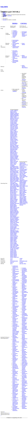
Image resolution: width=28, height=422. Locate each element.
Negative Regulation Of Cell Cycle (24, 373)
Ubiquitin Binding (14, 284)
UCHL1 (11, 242)
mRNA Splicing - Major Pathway (25, 66)
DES (25, 173)
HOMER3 (25, 180)
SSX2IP (15, 221)
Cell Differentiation (15, 60)
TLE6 (11, 229)
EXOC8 (11, 153)
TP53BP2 (21, 198)
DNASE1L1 (12, 145)
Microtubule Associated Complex (15, 34)
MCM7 (11, 187)
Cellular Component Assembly (24, 306)
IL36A (15, 170)
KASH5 (21, 184)
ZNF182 (11, 254)
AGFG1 (14, 111)
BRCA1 (21, 164)
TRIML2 (15, 232)
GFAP (23, 177)
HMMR (11, 168)
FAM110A (15, 154)
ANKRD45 (17, 113)
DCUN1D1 (12, 143)
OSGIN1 (12, 195)
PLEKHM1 (12, 203)
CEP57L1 (15, 132)
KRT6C (11, 179)
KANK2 (11, 173)
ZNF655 (24, 203)
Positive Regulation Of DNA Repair (15, 371)
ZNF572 (15, 256)
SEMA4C (14, 216)
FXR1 (26, 176)
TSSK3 (15, 235)
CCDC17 (16, 126)
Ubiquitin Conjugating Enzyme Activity (16, 314)
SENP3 (11, 217)
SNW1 (23, 195)
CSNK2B (15, 139)
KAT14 (15, 173)
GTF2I (14, 164)
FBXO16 (17, 159)
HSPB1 (11, 169)
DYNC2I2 (12, 148)
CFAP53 (15, 134)
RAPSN (15, 209)
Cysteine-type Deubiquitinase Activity (15, 266)
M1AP (23, 189)
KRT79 (14, 180)
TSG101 (11, 233)
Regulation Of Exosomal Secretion (15, 347)
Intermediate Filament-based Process (15, 301)
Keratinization (15, 307)
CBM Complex (25, 362)
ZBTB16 (12, 251)
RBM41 (11, 211)
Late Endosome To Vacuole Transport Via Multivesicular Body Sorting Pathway (15, 402)
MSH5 (14, 190)
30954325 (24, 79)
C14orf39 (12, 120)
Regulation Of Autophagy (24, 397)
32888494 (14, 91)
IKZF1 (20, 183)
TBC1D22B (15, 224)
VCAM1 (11, 248)
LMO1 (16, 183)
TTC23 (11, 236)
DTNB (16, 146)
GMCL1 (11, 163)
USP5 (14, 246)
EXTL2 (11, 154)
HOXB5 (14, 168)
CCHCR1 (12, 129)
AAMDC (12, 110)
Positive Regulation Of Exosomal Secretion (15, 319)
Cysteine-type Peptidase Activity (15, 277)
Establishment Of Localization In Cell (25, 315)
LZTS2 (20, 189)
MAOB (11, 186)
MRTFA (11, 190)
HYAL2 (14, 169)
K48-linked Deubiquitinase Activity (15, 337)
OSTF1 (15, 195)
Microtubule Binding (15, 42)
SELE (11, 216)
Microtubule (15, 32)
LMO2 (11, 184)
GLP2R (15, 162)
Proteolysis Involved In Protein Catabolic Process (16, 379)
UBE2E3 (12, 239)
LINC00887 (12, 183)
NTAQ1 (14, 193)
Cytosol (14, 285)
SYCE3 (15, 223)
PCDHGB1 (15, 199)
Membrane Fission (15, 344)
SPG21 (17, 220)
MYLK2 (11, 191)
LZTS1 (23, 188)
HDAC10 (14, 167)
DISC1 (20, 174)
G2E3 (14, 161)
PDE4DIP (24, 192)
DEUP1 (11, 144)
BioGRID (4, 19)
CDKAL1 (12, 131)
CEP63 (25, 170)
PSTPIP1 (21, 194)
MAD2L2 (17, 185)
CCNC (15, 129)
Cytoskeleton (15, 31)
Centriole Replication (24, 356)
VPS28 (17, 248)
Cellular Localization (24, 313)
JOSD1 (17, 172)
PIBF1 (20, 193)
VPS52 (26, 201)
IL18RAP (12, 170)
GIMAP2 (12, 162)
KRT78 (11, 180)
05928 (11, 259)
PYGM (17, 207)
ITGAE (11, 172)
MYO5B (11, 192)
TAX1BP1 (24, 196)
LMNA (20, 188)
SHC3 (18, 217)
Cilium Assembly (24, 379)
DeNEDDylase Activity (15, 398)
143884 (20, 258)
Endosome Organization (15, 410)
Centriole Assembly (24, 401)
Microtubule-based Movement (16, 408)
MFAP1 (11, 188)
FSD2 (24, 176)
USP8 (11, 247)
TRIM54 (14, 23)
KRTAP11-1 (12, 181)
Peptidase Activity (14, 361)
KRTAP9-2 (17, 181)
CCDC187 (12, 127)
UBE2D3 (12, 238)
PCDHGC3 (12, 200)
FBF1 (14, 159)
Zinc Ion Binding (16, 43)
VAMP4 (17, 247)
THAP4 (11, 228)
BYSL (16, 118)
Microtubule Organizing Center (24, 289)
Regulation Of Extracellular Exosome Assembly (15, 395)
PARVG (11, 199)
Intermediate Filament (15, 312)
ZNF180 (14, 252)
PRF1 (15, 204)
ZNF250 (15, 254)
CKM (14, 136)
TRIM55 (14, 231)
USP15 (11, 244)
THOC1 (14, 228)
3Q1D (11, 263)
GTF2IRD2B (12, 166)
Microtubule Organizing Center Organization (24, 297)
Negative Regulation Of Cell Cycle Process (24, 386)
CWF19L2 (23, 23)
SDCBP (11, 214)
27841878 (24, 88)
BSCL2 (13, 118)
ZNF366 (15, 255)
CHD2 (15, 135)
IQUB (17, 171)
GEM (17, 161)
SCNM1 (16, 213)
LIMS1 (23, 187)
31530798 (24, 84)
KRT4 (11, 178)
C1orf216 (16, 120)
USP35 (17, 245)
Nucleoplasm (24, 31)
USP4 (11, 246)
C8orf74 (15, 122)
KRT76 (17, 179)
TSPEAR (12, 235)
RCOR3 (14, 211)
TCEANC (12, 226)
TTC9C (14, 236)
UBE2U (14, 240)
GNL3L (11, 164)
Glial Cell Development (24, 371)
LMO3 (14, 184)
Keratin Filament (16, 279)
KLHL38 (12, 175)
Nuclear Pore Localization (24, 361)
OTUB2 (14, 197)
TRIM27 (24, 199)
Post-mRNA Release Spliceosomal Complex (24, 34)
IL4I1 (18, 170)
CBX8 (11, 125)
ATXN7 (15, 117)
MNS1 (17, 189)
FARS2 (11, 159)
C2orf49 (11, 122)
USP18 (14, 244)
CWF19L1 (21, 173)
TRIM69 (11, 232)
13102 (20, 259)
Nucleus (14, 362)
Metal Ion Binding (14, 45)
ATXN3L (12, 117)
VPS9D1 (12, 249)
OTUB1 (11, 197)
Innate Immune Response (15, 62)
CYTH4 (11, 141)
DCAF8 (11, 142)
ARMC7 (11, 116)
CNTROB (25, 172)
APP (24, 162)
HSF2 (18, 168)
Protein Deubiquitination (16, 271)
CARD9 (15, 123)
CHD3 (11, 136)
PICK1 (16, 201)
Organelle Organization (15, 309)
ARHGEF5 (12, 115)
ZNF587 (11, 257)
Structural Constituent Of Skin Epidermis (15, 291)
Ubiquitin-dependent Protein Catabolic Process (16, 341)
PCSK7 (16, 200)
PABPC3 (12, 198)
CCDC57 (25, 169)
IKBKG (24, 182)
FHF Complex (24, 363)
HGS (18, 167)
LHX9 (20, 187)
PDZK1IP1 (12, 201)
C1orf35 (11, 121)
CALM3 (11, 123)
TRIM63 (17, 231)
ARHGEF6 (17, 115)
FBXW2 (11, 160)
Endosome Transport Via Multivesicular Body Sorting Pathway (15, 390)
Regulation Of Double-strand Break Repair (15, 386)
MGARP (15, 188)
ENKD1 (11, 151)
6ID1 (23, 263)
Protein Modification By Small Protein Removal (16, 274)
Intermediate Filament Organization (15, 288)
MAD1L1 (21, 190)
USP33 (14, 245)
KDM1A (11, 174)
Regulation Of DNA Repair (15, 359)
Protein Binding (15, 40)
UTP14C (14, 247)
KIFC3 (17, 174)
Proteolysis (15, 363)
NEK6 (15, 192)
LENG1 (11, 182)
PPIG (18, 203)
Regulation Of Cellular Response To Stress (15, 375)
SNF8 (11, 220)
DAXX (14, 141)
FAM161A (12, 156)
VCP (14, 248)
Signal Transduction (15, 58)
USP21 (11, 245)
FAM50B (16, 156)
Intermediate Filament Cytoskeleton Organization (15, 295)
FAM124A (12, 155)
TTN (17, 236)
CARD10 (21, 166)
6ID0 (20, 263)
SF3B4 (20, 195)
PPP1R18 (12, 204)
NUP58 (14, 194)
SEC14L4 (15, 214)
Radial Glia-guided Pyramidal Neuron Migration (24, 393)
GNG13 (15, 163)
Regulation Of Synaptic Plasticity (24, 404)
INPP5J (14, 171)
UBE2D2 (15, 237)
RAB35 (11, 208)
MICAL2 (12, 189)
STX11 (20, 196)
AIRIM (11, 112)
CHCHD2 (12, 135)
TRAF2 (24, 198)
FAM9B (24, 175)
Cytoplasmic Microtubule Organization (24, 376)
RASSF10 (12, 210)
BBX (18, 117)
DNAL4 (14, 144)
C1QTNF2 (15, 121)
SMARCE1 (17, 219)
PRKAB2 (12, 205)
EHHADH (12, 149)
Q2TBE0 (21, 262)
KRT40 (23, 185)
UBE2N (11, 240)
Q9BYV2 (12, 262)
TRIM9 (20, 201)
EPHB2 (14, 151)
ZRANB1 (21, 204)
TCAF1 (11, 225)
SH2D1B (15, 217)
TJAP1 (18, 228)
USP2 (17, 244)
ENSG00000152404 (23, 261)
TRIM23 (21, 199)
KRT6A (14, 178)
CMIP (11, 137)
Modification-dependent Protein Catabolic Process (16, 351)
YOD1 (15, 250)
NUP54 (11, 194)
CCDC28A (12, 128)
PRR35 (11, 207)
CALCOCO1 (25, 164)
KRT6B (17, 178)
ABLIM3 (21, 162)
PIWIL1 (14, 202)
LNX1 (11, 185)
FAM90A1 (12, 158)
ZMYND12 (25, 202)
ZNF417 (11, 256)
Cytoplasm (15, 30)
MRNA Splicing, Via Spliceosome (24, 56)
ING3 (11, 171)
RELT (18, 211)
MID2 (15, 189)
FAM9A (15, 158)
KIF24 (24, 184)
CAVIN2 (16, 124)
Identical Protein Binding (23, 273)
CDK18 (14, 130)
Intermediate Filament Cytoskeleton (24, 332)
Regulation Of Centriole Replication (24, 358)
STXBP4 (17, 222)
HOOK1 (21, 181)
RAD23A (12, 209)
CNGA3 (14, 137)
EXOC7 (16, 152)
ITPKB (14, 172)
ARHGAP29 (15, 114)
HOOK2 (24, 181)
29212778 (24, 82)
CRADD (11, 139)
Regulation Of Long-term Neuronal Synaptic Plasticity (24, 367)
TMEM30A (12, 230)
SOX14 (14, 220)
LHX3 (26, 185)
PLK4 (16, 203)
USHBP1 (15, 243)
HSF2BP (21, 182)
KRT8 (17, 180)
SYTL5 (11, 224)
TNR (11, 231)
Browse (4, 13)
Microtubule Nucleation (24, 399)
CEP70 (20, 171)
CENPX (11, 132)
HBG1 (11, 167)
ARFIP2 (11, 114)
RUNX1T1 (12, 213)
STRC (14, 222)
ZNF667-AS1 (16, 257)
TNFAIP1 (16, 230)
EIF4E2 (15, 149)
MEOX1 (25, 190)
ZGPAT (11, 252)
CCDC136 (21, 169)
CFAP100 (15, 133)
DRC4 (11, 146)
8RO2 (25, 263)
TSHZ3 (15, 233)
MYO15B (15, 191)
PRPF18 (14, 206)
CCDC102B (15, 125)
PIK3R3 (11, 202)
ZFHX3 (15, 251)
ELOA (15, 150)
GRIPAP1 (21, 180)
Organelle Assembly (24, 303)
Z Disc (14, 37)
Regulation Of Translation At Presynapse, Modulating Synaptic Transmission (24, 320)
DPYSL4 (16, 145)
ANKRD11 (12, 113)
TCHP (15, 226)
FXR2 (20, 177)
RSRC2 (17, 212)
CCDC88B (21, 170)
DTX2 (11, 147)
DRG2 (14, 146)
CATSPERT (12, 124)
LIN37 (14, 182)
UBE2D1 (12, 237)
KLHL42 (15, 175)
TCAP (14, 225)
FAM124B (16, 155)
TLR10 (14, 229)
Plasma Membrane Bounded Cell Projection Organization (24, 352)
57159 (11, 258)
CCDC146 (12, 126)
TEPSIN (14, 227)
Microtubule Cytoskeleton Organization (24, 276)
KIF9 (15, 174)
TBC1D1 (21, 197)
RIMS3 (11, 212)
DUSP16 (14, 147)
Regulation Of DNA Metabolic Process (16, 368)
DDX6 (16, 143)
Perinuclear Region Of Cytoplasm (24, 300)
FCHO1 (20, 176)
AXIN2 (20, 163)
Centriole (23, 308)
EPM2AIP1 (12, 152)
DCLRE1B (15, 142)
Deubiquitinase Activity (15, 322)
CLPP (16, 136)
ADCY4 (11, 111)
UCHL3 (14, 242)
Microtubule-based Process (15, 51)
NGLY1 (11, 193)
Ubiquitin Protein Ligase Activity (16, 47)
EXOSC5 (15, 153)
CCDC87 (16, 128)
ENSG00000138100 (14, 261)
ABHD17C (16, 110)
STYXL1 (12, 223)
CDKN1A (16, 131)
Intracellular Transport (24, 310)
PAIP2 (15, 198)
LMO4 (17, 184)
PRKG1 (15, 205)
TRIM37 (21, 200)
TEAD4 (11, 227)
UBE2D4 (15, 238)
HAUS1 (16, 166)
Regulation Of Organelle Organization (24, 344)
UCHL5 (11, 243)
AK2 (14, 112)
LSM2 (14, 185)
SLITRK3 (16, 218)
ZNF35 (20, 203)
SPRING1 (12, 221)
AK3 (16, 112)
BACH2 (24, 163)
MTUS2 (21, 191)
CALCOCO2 (21, 165)
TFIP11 (24, 197)
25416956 (9, 15)
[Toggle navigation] (0, 10)
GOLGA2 (21, 178)
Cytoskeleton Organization (15, 324)
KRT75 (14, 179)
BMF (11, 118)
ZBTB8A (21, 202)
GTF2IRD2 (12, 165)
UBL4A (15, 241)
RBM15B (16, 210)
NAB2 (24, 191)
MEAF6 (14, 187)
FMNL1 (11, 161)
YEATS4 (12, 250)
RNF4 (14, 212)
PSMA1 (14, 207)
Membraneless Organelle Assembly (24, 389)
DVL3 (17, 147)
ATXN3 (15, 116)
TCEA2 (17, 225)
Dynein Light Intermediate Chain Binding (24, 381)
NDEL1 (20, 192)
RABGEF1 (15, 208)
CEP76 (23, 171)
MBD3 (18, 186)
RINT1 (24, 194)
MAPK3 (14, 186)
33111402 (24, 97)
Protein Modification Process (15, 298)
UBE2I (15, 239)
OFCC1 (17, 194)
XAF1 (15, 249)
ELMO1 (11, 150)
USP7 (16, 246)
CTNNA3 (12, 140)
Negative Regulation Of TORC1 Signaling (15, 356)
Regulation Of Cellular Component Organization (24, 340)
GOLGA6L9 (21, 179)
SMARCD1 (12, 219)
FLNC (15, 160)
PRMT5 (11, 206)
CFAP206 (12, 134)
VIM (23, 201)
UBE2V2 (12, 241)
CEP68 (11, 133)
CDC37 (11, 130)
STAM (11, 222)
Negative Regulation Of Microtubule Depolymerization (16, 54)
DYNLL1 (16, 148)
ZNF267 (11, 255)
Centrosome (15, 316)
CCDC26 (16, 127)
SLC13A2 (12, 218)
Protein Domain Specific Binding (23, 336)
